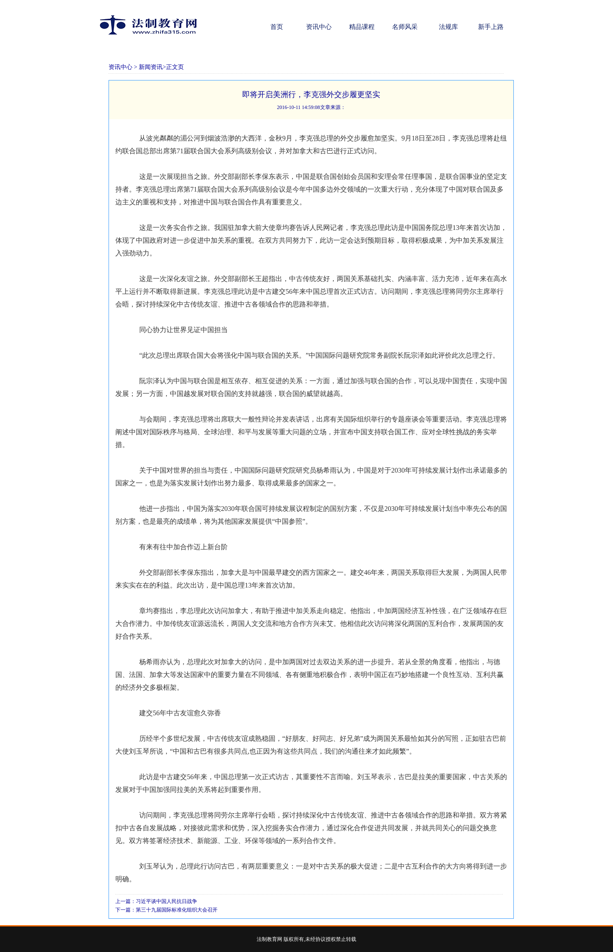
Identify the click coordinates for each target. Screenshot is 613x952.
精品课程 (362, 26)
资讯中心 (319, 26)
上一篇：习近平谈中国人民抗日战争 (156, 901)
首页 (276, 26)
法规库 (448, 26)
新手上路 (491, 26)
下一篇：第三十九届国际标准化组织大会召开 (166, 910)
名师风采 (405, 26)
